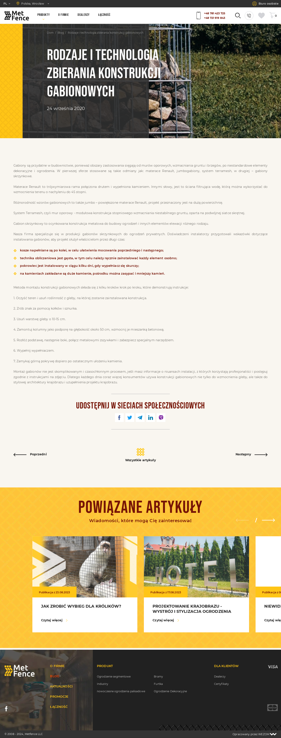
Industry (102, 684)
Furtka (158, 684)
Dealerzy (220, 676)
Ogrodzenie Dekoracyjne (170, 691)
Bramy (158, 676)
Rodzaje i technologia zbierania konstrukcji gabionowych (106, 32)
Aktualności (61, 686)
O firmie (57, 666)
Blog (61, 32)
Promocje (59, 697)
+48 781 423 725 (214, 13)
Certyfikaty (221, 684)
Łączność (59, 707)
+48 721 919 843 (214, 18)
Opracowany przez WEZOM (254, 734)
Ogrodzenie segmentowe (114, 676)
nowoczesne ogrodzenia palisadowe (121, 691)
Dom (50, 32)
